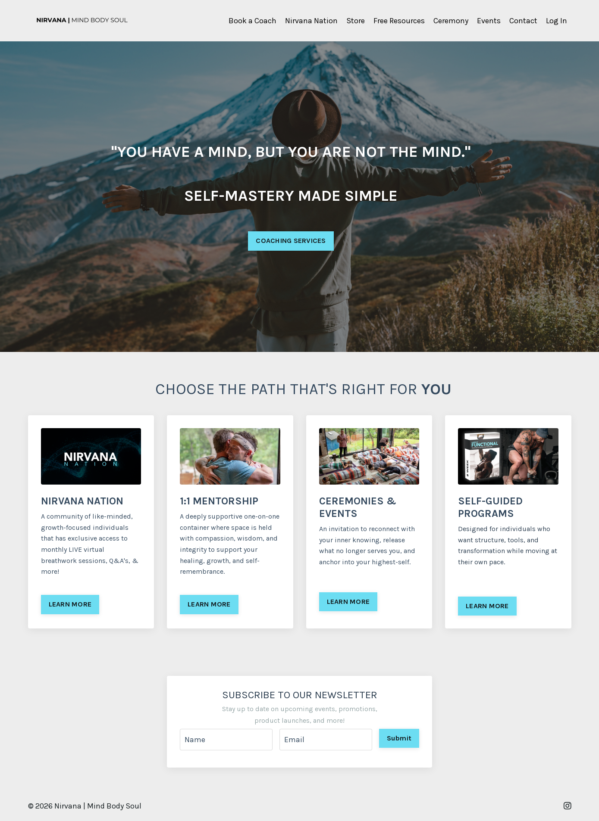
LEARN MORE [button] (70, 604)
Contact (523, 20)
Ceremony (450, 20)
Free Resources (399, 20)
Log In (556, 20)
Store (355, 20)
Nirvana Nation (311, 20)
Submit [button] (399, 738)
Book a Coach (252, 20)
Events (489, 20)
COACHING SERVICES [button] (291, 241)
